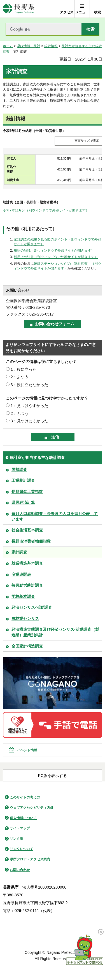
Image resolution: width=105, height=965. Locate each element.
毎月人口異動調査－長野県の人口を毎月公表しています (54, 516)
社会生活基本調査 (27, 530)
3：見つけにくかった (29, 421)
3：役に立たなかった (29, 384)
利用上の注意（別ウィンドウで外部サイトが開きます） (56, 257)
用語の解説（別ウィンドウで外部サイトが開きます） (54, 250)
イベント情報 (27, 750)
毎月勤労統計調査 (27, 585)
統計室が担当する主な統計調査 (37, 457)
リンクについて (21, 849)
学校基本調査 (23, 596)
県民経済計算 (23, 502)
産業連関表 (21, 574)
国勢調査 (19, 469)
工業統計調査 (23, 480)
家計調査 (19, 552)
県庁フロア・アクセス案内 (30, 859)
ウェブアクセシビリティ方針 (31, 808)
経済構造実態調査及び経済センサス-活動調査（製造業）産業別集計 (55, 632)
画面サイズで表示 (86, 140)
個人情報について (23, 818)
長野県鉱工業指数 (27, 491)
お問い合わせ (20, 870)
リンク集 (16, 839)
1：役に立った (23, 369)
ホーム (8, 46)
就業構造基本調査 (27, 563)
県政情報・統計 (28, 46)
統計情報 (51, 46)
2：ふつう (20, 377)
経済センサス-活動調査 (31, 607)
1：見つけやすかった (29, 405)
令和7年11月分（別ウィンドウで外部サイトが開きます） (46, 210)
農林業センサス (25, 618)
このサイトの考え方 (25, 797)
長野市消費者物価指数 (31, 541)
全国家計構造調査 (27, 646)
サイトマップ (20, 828)
